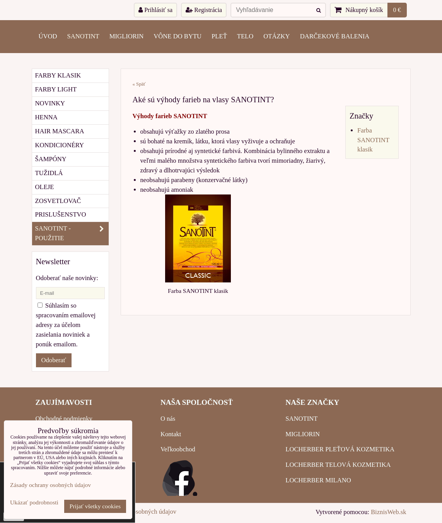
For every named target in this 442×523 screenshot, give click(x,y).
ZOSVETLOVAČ (58, 201)
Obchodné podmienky (64, 418)
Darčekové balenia (335, 36)
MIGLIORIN (126, 36)
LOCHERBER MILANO (318, 480)
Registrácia (204, 10)
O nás (167, 418)
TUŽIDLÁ (49, 173)
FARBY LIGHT (56, 89)
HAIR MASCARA (59, 131)
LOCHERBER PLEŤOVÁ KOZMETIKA (339, 449)
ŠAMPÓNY (51, 159)
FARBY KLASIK (58, 75)
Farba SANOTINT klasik (373, 140)
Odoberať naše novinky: (67, 278)
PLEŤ (219, 36)
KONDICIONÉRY (59, 145)
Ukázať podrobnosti (34, 502)
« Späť (139, 84)
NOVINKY (50, 103)
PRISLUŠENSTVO (60, 214)
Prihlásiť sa (155, 10)
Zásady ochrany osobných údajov (50, 485)
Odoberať (53, 360)
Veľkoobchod (177, 449)
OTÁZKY (276, 36)
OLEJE (44, 187)
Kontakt (170, 434)
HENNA (46, 117)
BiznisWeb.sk (388, 512)
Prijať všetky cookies (95, 506)
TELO (245, 36)
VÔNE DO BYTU (177, 36)
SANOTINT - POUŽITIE (72, 233)
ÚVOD (48, 36)
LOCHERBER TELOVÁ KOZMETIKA (338, 464)
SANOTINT (83, 36)
